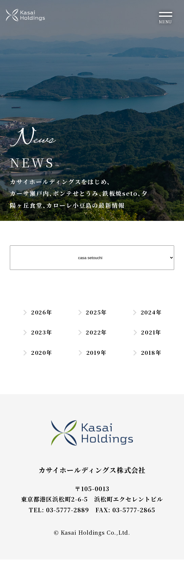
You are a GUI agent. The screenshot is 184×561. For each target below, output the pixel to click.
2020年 (37, 354)
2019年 (92, 354)
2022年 (92, 333)
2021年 (146, 333)
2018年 (146, 354)
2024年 (147, 312)
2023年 (37, 333)
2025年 (92, 312)
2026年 (37, 312)
